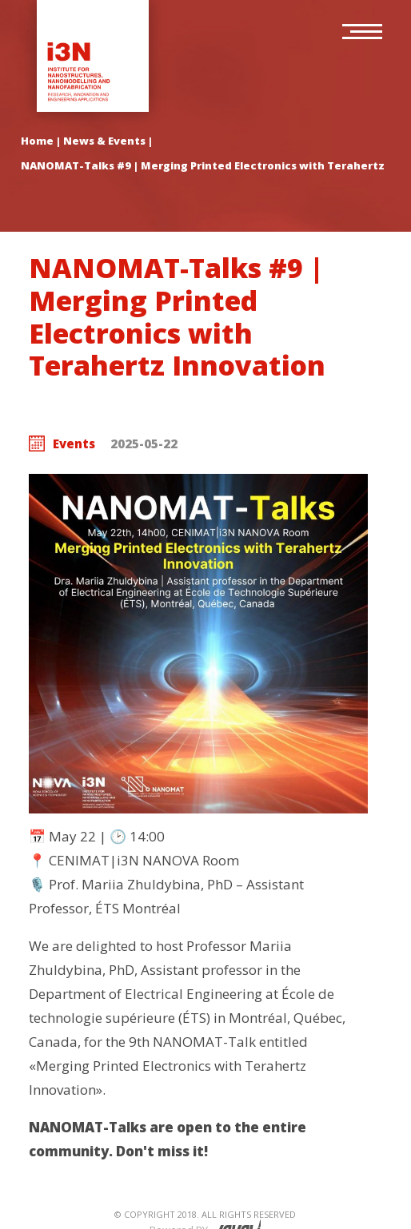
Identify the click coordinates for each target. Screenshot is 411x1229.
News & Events (104, 140)
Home (37, 140)
